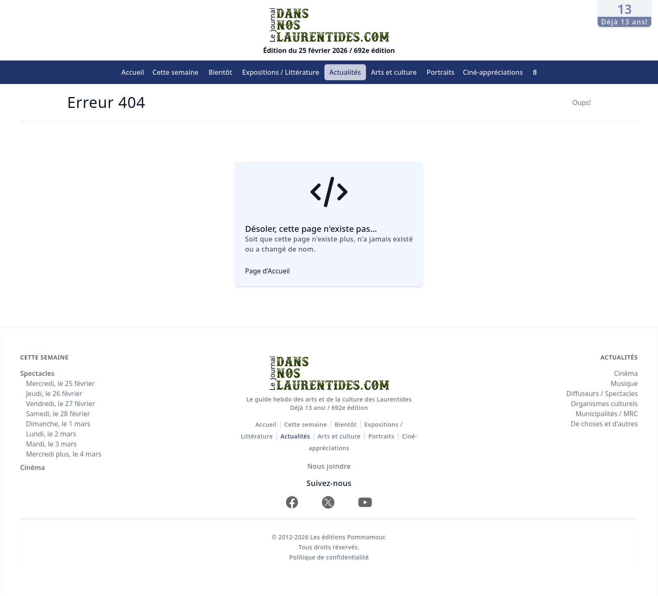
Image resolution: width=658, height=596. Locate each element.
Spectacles (37, 373)
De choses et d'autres (604, 423)
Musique (624, 383)
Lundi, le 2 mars (51, 433)
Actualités (345, 72)
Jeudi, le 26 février (54, 393)
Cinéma (32, 467)
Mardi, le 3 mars (51, 444)
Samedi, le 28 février (58, 413)
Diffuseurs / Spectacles (602, 393)
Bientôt (220, 72)
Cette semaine (175, 72)
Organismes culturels (604, 403)
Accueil (132, 72)
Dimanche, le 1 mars (58, 423)
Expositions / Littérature (280, 72)
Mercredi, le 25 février (60, 383)
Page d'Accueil (267, 271)
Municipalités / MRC (606, 413)
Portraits (440, 72)
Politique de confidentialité (329, 557)
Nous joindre (329, 466)
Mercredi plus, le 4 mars (64, 454)
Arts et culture (394, 72)
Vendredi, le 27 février (60, 403)
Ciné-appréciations (493, 72)
